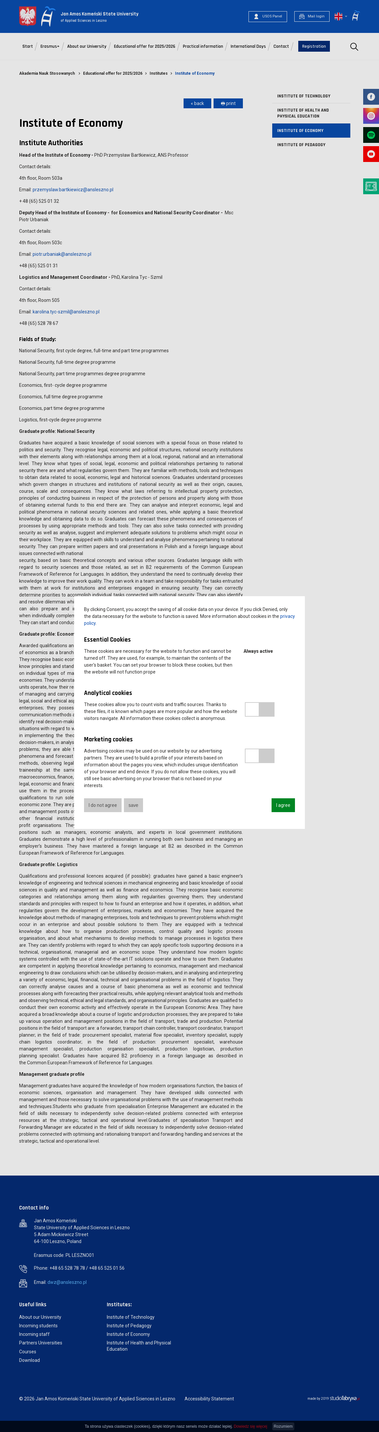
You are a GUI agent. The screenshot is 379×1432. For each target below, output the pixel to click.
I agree (283, 805)
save (133, 805)
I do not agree (103, 805)
